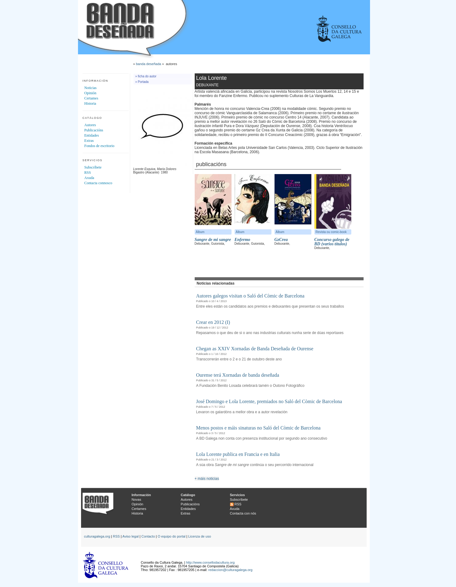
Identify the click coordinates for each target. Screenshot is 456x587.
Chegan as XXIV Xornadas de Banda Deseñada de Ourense (255, 348)
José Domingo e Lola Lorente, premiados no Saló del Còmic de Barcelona (269, 401)
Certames (91, 98)
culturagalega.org (97, 536)
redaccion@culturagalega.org (230, 570)
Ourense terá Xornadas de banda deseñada (237, 375)
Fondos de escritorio (99, 146)
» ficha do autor (146, 76)
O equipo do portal (172, 536)
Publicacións (93, 130)
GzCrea (281, 239)
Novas (136, 499)
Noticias (90, 88)
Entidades (91, 135)
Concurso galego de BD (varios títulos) (331, 241)
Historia (90, 103)
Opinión (90, 93)
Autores (90, 125)
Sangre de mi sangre (213, 239)
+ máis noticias (207, 478)
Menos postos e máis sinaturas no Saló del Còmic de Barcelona (258, 427)
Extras (89, 140)
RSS (87, 172)
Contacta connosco (98, 183)
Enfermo (242, 239)
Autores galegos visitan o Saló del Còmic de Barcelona (250, 295)
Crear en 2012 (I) (213, 322)
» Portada (142, 82)
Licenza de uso (199, 536)
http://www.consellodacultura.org (210, 562)
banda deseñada (148, 64)
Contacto (148, 536)
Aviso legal (131, 536)
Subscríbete (93, 167)
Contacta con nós (243, 513)
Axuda (89, 178)
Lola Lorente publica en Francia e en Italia (238, 454)
